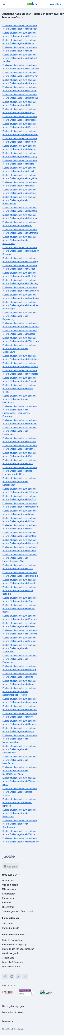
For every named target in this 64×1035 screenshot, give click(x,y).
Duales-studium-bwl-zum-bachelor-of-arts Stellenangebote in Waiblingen (20, 339)
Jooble (20, 1029)
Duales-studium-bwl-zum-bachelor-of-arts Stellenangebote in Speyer (19, 447)
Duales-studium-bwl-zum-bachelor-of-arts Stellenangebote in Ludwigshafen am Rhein (19, 558)
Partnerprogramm (10, 928)
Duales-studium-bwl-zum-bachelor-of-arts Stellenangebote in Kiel (19, 454)
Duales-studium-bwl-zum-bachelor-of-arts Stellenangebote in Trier (19, 567)
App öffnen (56, 4)
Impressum (7, 1021)
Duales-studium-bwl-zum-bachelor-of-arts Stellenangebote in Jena (19, 462)
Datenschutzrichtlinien (13, 1012)
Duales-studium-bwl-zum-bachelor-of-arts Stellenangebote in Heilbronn (19, 217)
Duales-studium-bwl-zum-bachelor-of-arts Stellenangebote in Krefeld (19, 639)
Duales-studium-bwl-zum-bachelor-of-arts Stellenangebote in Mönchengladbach (19, 738)
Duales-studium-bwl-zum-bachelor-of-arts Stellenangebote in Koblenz (19, 440)
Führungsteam (9, 889)
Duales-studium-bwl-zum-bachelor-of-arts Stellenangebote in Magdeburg (20, 296)
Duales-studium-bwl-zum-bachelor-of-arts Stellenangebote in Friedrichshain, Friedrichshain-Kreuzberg (19, 411)
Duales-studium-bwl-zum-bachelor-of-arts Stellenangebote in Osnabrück (20, 289)
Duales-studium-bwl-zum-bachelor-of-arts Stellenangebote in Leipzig (19, 111)
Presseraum (8, 898)
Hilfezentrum (8, 907)
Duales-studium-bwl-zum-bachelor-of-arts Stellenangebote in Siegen (19, 682)
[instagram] (11, 976)
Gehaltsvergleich (10, 953)
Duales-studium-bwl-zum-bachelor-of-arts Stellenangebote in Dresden (19, 118)
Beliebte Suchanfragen (13, 940)
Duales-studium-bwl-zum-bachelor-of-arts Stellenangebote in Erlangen (19, 708)
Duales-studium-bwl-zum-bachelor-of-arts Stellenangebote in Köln (19, 49)
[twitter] (18, 976)
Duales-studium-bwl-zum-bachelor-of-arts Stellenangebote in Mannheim (20, 133)
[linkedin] (25, 976)
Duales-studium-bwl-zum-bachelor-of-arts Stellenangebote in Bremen (19, 140)
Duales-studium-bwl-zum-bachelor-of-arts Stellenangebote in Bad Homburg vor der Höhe (19, 470)
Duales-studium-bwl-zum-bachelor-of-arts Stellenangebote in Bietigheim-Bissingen (19, 770)
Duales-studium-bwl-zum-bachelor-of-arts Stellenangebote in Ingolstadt (20, 365)
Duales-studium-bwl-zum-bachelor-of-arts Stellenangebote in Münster (19, 147)
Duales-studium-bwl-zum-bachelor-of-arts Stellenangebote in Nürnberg (19, 89)
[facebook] (5, 976)
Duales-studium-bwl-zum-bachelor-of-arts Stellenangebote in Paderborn (20, 505)
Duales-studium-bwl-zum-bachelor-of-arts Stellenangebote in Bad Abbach (19, 792)
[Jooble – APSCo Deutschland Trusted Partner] (7, 992)
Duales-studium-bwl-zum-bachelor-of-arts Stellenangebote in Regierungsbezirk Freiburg (19, 691)
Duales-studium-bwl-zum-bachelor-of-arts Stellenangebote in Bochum (19, 549)
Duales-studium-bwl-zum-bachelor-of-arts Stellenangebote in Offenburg (20, 231)
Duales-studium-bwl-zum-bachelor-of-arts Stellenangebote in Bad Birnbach (19, 802)
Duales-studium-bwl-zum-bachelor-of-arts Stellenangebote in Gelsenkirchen (19, 749)
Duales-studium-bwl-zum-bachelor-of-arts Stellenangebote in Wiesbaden (20, 325)
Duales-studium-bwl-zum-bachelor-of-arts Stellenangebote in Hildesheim (20, 840)
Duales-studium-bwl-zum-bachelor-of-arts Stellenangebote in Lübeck (19, 581)
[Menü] (4, 4)
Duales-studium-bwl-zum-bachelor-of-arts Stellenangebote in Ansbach (19, 700)
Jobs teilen (7, 923)
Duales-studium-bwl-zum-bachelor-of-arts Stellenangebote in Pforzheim (20, 617)
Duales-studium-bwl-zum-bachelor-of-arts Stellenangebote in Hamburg (19, 34)
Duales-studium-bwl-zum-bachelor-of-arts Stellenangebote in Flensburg (20, 574)
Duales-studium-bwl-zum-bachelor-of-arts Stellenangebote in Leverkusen (19, 431)
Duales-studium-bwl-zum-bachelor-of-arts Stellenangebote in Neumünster (19, 760)
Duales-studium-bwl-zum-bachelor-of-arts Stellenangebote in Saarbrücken (19, 240)
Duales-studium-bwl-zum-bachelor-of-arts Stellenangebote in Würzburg (20, 260)
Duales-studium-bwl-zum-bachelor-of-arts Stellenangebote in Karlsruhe (19, 125)
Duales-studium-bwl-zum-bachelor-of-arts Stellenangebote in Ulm (19, 224)
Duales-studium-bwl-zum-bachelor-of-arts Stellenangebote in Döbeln (19, 520)
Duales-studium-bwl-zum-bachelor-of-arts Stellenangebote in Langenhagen (19, 481)
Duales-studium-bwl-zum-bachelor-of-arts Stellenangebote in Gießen (19, 267)
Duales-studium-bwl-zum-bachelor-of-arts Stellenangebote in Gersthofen (19, 813)
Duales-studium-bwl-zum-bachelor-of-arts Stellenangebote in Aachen (19, 191)
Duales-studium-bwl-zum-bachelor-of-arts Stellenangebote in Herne (19, 730)
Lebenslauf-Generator (13, 962)
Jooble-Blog (8, 957)
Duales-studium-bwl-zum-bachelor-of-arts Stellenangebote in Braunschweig (19, 200)
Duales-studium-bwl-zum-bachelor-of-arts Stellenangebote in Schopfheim (19, 648)
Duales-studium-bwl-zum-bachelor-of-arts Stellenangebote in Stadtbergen (19, 823)
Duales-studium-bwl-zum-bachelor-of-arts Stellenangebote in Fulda (19, 675)
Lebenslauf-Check (11, 966)
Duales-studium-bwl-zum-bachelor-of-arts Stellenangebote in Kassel (19, 332)
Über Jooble (8, 880)
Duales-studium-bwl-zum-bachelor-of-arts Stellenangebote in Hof (19, 527)
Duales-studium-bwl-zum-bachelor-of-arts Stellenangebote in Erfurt (19, 169)
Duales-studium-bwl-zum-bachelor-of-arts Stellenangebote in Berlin (19, 42)
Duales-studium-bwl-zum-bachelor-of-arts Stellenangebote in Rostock (19, 274)
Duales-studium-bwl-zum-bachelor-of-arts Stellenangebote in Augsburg (20, 177)
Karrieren (6, 902)
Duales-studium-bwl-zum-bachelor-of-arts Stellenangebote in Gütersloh (20, 490)
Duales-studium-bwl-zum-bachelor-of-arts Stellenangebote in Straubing (20, 632)
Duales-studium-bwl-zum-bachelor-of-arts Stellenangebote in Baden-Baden (19, 608)
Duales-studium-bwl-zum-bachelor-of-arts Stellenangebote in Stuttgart (19, 82)
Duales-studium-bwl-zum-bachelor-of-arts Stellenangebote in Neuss (19, 512)
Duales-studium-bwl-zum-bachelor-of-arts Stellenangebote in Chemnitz (20, 379)
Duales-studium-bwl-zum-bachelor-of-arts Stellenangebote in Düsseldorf (20, 67)
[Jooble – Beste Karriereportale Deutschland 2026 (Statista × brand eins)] (26, 992)
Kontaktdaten (8, 893)
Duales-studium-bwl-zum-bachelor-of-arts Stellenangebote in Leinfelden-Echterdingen (20, 305)
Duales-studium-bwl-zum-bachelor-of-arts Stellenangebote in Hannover (20, 74)
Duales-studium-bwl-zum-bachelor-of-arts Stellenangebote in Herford (19, 498)
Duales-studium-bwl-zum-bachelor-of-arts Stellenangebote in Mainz (19, 162)
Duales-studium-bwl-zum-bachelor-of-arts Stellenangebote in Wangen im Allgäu (20, 781)
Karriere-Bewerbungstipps (15, 944)
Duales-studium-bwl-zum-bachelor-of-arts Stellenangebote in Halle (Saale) (19, 388)
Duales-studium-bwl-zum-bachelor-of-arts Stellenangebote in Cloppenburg (19, 348)
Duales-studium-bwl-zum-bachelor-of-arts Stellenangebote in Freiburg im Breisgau (20, 250)
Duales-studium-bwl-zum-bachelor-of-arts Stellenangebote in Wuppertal (20, 372)
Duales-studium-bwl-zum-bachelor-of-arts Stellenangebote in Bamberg (19, 722)
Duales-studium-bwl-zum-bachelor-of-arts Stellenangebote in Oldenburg (20, 282)
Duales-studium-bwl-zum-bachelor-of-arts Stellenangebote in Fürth (19, 715)
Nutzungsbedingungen (13, 1006)
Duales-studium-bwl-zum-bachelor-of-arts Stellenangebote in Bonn (19, 103)
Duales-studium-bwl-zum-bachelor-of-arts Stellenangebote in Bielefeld (19, 209)
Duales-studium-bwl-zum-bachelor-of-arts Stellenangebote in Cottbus (19, 534)
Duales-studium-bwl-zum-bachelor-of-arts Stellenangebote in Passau (19, 625)
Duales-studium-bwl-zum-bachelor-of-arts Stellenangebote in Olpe (19, 599)
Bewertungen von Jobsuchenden (18, 948)
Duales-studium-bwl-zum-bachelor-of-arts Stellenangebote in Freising (19, 668)
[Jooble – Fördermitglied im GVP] (46, 992)
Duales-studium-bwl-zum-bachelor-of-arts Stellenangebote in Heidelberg (20, 357)
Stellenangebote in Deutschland (17, 911)
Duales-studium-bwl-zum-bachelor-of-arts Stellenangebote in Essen (19, 184)
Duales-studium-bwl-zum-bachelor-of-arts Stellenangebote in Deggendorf (19, 659)
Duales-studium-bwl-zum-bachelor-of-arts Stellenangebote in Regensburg (19, 316)
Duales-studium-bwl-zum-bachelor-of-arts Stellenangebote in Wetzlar (19, 833)
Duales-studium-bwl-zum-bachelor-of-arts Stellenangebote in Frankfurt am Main (19, 58)
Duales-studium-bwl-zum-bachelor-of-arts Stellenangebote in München (19, 27)
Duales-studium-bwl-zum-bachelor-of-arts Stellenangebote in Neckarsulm (19, 399)
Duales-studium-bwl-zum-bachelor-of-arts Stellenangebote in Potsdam (19, 422)
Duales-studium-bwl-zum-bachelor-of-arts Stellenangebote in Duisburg (19, 155)
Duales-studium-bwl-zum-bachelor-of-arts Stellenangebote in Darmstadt (20, 542)
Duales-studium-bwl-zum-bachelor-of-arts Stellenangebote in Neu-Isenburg (19, 590)
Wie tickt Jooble (10, 884)
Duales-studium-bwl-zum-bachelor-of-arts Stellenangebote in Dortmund (20, 96)
